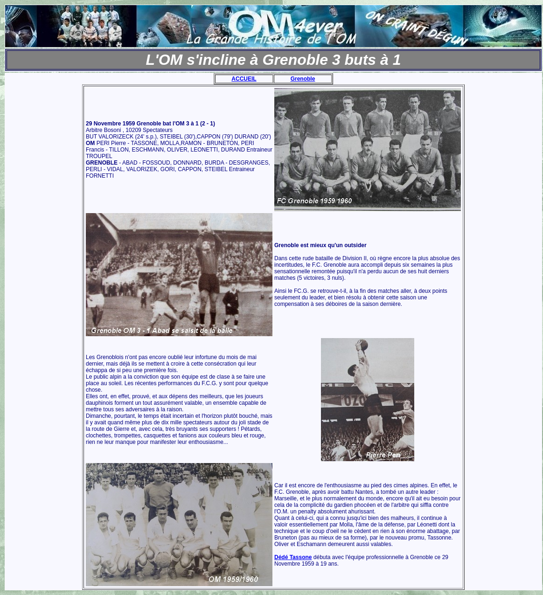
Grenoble (303, 79)
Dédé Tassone (293, 557)
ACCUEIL (243, 79)
